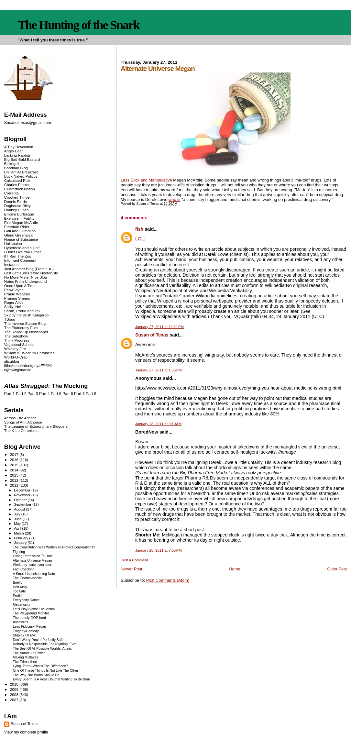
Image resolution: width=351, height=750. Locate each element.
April (18, 528)
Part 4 (44, 394)
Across (20, 418)
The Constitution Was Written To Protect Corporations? (54, 547)
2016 (14, 460)
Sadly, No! (12, 306)
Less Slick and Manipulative (146, 180)
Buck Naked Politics (21, 176)
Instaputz (11, 264)
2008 (14, 694)
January (20, 543)
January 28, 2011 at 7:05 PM (158, 550)
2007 (14, 700)
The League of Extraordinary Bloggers (36, 426)
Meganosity (21, 604)
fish (139, 229)
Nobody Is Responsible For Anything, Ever (45, 644)
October (20, 500)
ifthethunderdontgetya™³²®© (28, 365)
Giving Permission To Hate (33, 556)
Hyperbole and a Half (21, 248)
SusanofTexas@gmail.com (27, 122)
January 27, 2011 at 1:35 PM (158, 370)
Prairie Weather (17, 294)
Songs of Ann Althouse (23, 422)
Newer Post (131, 569)
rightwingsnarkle (17, 370)
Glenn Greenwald (18, 235)
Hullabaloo (13, 243)
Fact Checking (24, 569)
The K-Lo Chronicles (21, 430)
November (22, 495)
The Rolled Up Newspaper (26, 332)
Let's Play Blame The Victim (34, 609)
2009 (14, 689)
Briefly (17, 582)
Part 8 (91, 394)
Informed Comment (20, 260)
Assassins (20, 622)
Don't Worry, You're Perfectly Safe (38, 640)
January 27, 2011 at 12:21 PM (159, 327)
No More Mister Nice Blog (25, 277)
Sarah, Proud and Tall (22, 311)
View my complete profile (26, 732)
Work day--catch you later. (32, 565)
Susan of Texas (152, 334)
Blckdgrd (11, 163)
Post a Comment (134, 560)
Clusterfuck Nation (19, 189)
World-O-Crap (15, 357)
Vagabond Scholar (19, 344)
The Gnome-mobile (27, 578)
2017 (14, 454)
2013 (14, 475)
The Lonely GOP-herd (29, 618)
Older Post (337, 569)
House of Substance (21, 239)
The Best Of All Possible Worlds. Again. (42, 648)
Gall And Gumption (20, 231)
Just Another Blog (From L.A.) (29, 269)
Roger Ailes (13, 302)
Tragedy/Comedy (26, 631)
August (20, 509)
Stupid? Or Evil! (25, 635)
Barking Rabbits (17, 155)
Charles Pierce (16, 184)
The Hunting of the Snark (78, 25)
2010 (14, 684)
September (23, 504)
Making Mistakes (25, 657)
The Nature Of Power (29, 653)
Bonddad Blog (16, 168)
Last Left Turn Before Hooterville (31, 273)
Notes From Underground (25, 281)
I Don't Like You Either (22, 252)
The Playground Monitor (31, 613)
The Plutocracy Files (21, 327)
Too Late (19, 591)
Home (234, 569)
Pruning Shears (17, 298)
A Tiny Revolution (18, 147)
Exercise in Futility (19, 218)
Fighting (19, 552)
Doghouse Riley (17, 206)
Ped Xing (20, 587)
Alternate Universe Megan (32, 560)
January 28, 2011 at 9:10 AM (158, 424)
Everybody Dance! (27, 600)
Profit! (17, 596)
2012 (14, 480)
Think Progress (16, 340)
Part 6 (67, 394)
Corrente (11, 193)
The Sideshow (16, 336)
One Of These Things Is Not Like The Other (45, 670)
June (18, 519)
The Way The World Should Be (36, 675)
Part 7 (79, 394)
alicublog (11, 361)
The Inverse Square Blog (25, 323)
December (22, 490)
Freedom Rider (16, 227)
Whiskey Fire (15, 349)
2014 (14, 470)
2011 (14, 485)
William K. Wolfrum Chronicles (29, 353)
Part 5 (56, 394)
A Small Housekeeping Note (34, 574)
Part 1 (9, 394)
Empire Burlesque (19, 214)
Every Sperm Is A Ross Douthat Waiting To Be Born (51, 679)
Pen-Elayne (14, 290)
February (21, 538)
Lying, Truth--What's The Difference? (40, 666)
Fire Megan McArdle (21, 222)
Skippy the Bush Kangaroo (26, 315)
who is (174, 199)
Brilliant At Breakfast (21, 172)
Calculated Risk (17, 180)
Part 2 (21, 394)
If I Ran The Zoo (17, 256)
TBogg (9, 319)
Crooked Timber (17, 197)
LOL (139, 238)
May (18, 523)
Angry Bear (13, 151)
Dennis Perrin (15, 201)
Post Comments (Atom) (168, 580)
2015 (14, 465)
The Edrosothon (25, 662)
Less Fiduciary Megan (29, 626)
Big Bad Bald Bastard (22, 159)
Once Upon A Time (20, 285)
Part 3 (32, 394)
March (19, 533)
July (17, 514)
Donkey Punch (16, 210)
